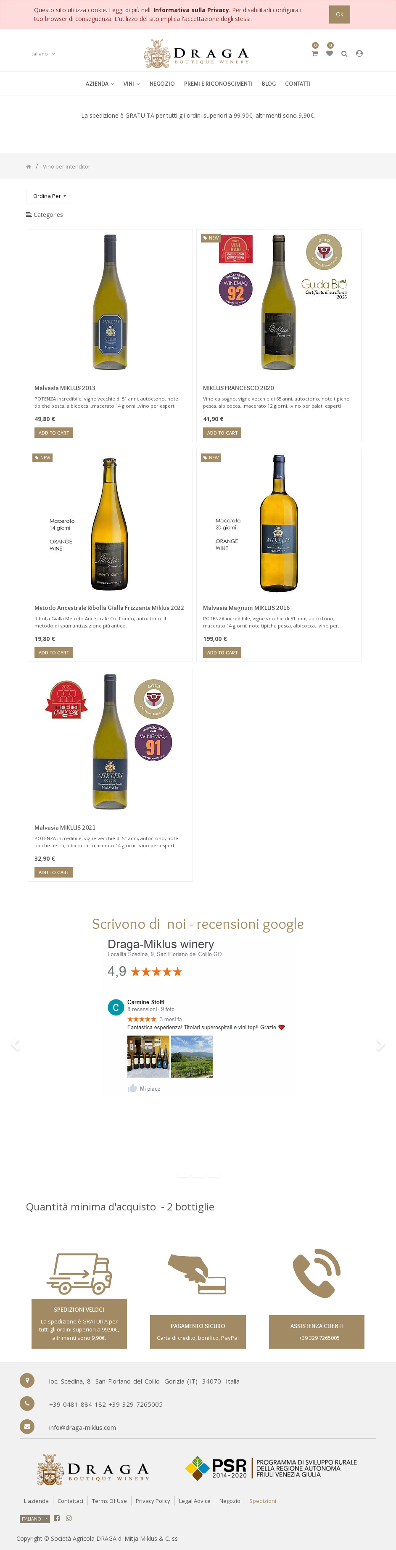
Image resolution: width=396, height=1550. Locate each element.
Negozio (229, 1501)
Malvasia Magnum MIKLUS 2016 (246, 608)
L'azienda (36, 1501)
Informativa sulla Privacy (191, 10)
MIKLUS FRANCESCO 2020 (238, 388)
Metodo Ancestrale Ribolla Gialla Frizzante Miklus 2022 (109, 608)
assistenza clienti (316, 1326)
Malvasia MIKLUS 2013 (64, 388)
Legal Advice (195, 1501)
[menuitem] (132, 83)
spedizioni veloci (79, 1309)
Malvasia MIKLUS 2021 (64, 827)
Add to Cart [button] (54, 433)
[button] (49, 196)
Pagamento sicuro (198, 1326)
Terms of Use (109, 1501)
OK (339, 14)
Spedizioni (262, 1501)
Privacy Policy (153, 1501)
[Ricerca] (363, 192)
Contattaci (70, 1501)
